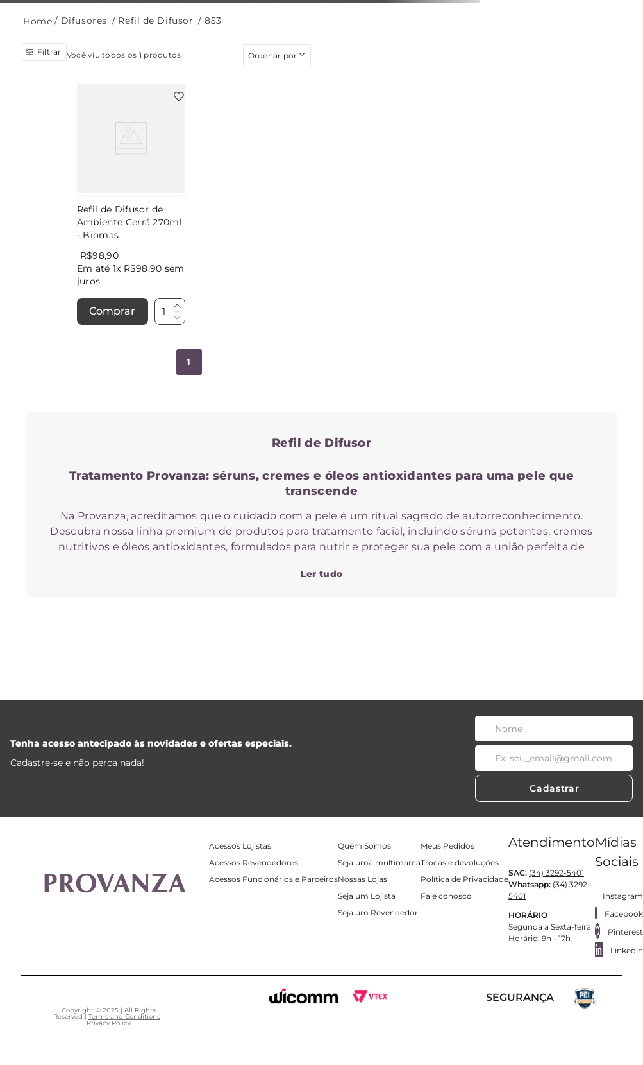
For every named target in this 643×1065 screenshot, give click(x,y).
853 (213, 20)
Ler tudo (321, 574)
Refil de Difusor (155, 20)
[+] (177, 306)
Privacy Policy (109, 1023)
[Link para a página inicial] (37, 21)
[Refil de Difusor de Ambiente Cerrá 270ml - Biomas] (131, 206)
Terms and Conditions (124, 1016)
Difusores (84, 20)
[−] (177, 316)
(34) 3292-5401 (556, 873)
